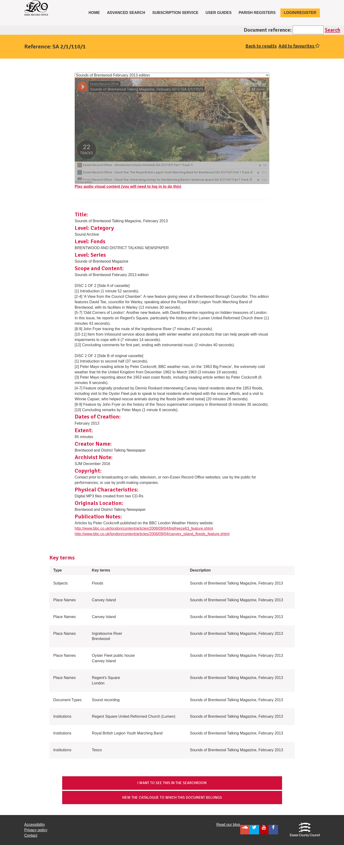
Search (332, 30)
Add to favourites (299, 46)
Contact (30, 835)
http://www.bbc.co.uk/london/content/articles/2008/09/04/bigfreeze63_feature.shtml (144, 528)
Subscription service (175, 13)
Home (95, 12)
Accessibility (34, 825)
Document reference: (268, 30)
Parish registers (257, 13)
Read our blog (228, 825)
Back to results (261, 46)
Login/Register (300, 13)
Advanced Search (126, 13)
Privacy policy (36, 830)
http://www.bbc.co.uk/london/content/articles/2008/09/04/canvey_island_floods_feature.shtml (152, 534)
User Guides (218, 13)
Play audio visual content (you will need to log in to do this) (128, 186)
